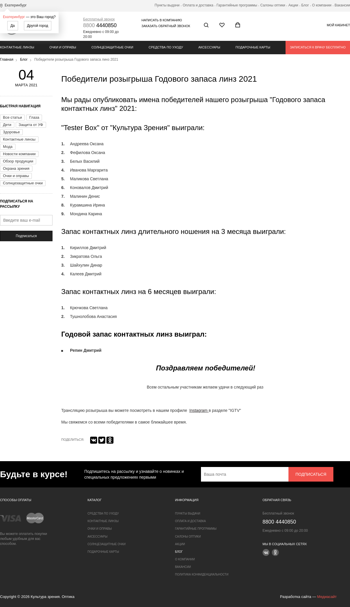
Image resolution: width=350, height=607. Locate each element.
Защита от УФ (31, 125)
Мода (8, 146)
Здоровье (11, 132)
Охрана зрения (16, 168)
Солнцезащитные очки (112, 47)
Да (12, 26)
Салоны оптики (272, 5)
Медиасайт (327, 596)
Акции (293, 5)
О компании (321, 5)
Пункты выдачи (167, 5)
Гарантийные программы (236, 5)
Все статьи (12, 117)
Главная (6, 59)
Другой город (37, 26)
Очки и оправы (63, 47)
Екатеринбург (14, 17)
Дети (7, 125)
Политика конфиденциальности (201, 574)
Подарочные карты (253, 47)
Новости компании (19, 154)
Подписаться (26, 236)
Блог (305, 5)
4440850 (100, 25)
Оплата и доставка (198, 5)
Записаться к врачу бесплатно (318, 47)
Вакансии (342, 5)
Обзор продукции (18, 161)
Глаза (34, 117)
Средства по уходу (165, 47)
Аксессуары (209, 47)
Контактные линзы (17, 47)
